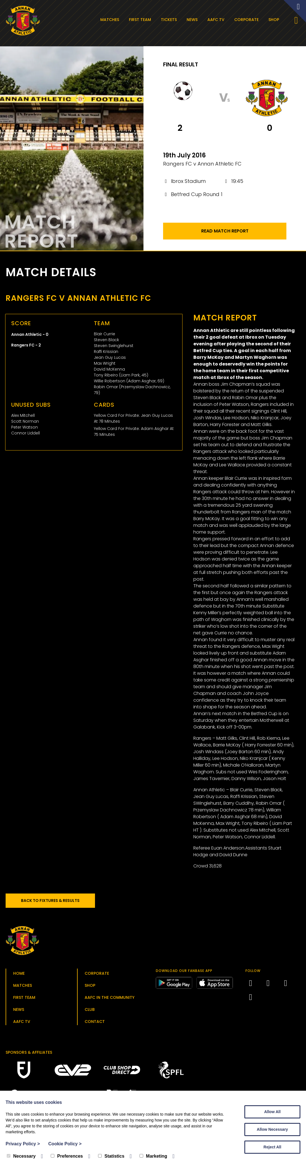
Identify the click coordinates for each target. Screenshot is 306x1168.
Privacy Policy (23, 1143)
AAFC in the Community (110, 999)
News (193, 19)
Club (90, 1011)
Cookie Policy (65, 1143)
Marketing (153, 1156)
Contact (95, 1023)
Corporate (247, 19)
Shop (275, 19)
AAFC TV (217, 19)
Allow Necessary (272, 1129)
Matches (110, 19)
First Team (141, 19)
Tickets (170, 19)
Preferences (67, 1156)
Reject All (272, 1147)
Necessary (21, 1156)
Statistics (111, 1156)
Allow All (272, 1111)
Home (19, 975)
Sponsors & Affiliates (29, 1054)
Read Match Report (225, 232)
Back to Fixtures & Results (53, 902)
